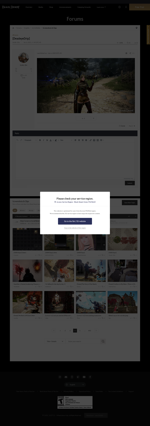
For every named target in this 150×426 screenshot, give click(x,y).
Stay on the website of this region (75, 228)
